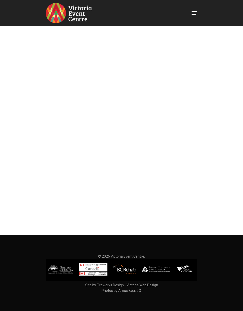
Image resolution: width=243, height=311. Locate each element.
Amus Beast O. (130, 291)
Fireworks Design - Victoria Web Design (127, 285)
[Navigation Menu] (194, 13)
